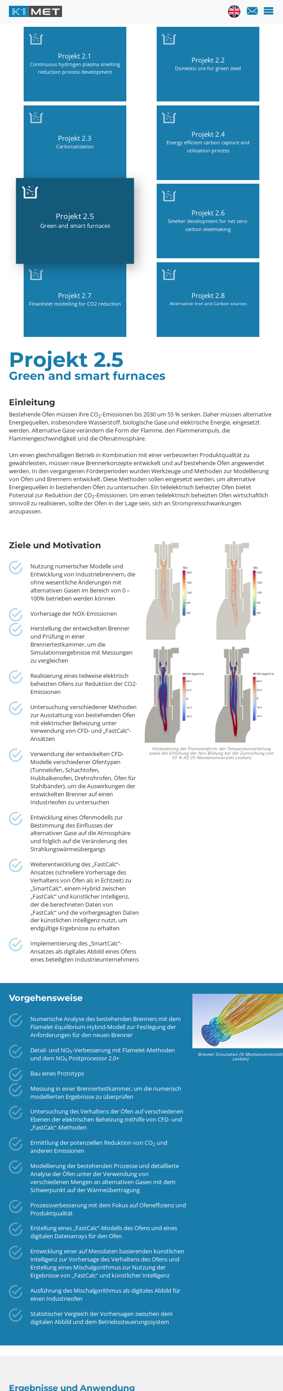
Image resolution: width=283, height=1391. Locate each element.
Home (38, 1369)
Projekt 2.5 (41, 135)
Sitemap (152, 1369)
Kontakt (67, 1369)
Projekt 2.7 (174, 136)
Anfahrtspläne (109, 1369)
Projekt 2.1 (41, 48)
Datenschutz (235, 1369)
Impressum (190, 1369)
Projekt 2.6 (108, 132)
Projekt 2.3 (174, 60)
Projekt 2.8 (241, 136)
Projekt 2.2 (108, 56)
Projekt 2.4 (241, 52)
